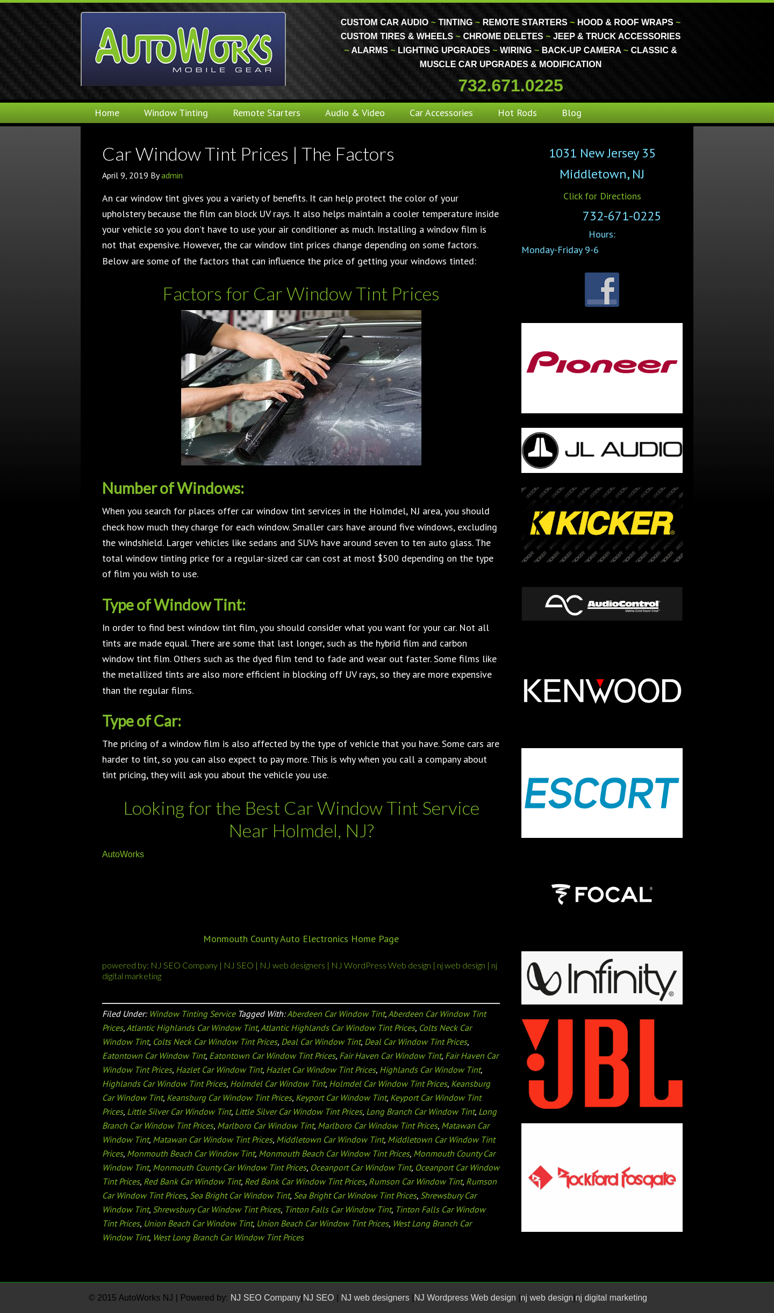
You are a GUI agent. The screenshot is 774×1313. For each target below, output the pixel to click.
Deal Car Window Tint (321, 1041)
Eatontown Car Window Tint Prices (272, 1055)
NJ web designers (293, 965)
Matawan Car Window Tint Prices (213, 1139)
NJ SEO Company (184, 965)
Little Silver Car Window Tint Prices (298, 1111)
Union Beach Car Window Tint (198, 1223)
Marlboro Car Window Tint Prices (378, 1125)
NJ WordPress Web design (381, 965)
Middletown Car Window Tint (330, 1139)
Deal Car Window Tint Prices (415, 1041)
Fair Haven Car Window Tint (390, 1055)
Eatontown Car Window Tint (153, 1055)
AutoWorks (123, 854)
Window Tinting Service (192, 1013)
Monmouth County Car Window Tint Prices (229, 1167)
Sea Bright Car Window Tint (240, 1195)
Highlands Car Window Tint (430, 1069)
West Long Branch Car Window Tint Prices (228, 1237)
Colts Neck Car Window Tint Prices (215, 1041)
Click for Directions (602, 196)
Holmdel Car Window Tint (277, 1083)
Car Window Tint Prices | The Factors (248, 153)
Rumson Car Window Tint (415, 1181)
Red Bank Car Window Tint (192, 1181)
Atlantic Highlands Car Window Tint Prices (338, 1027)
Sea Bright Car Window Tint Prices (355, 1195)
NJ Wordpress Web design (466, 1297)
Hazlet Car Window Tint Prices (321, 1069)
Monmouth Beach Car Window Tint (191, 1153)
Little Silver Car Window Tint (179, 1111)
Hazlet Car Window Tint (219, 1069)
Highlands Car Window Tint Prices (164, 1083)
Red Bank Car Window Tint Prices (305, 1181)
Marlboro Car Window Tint (265, 1125)
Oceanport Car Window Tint (360, 1167)
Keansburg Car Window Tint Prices (229, 1097)
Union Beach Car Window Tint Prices (322, 1223)
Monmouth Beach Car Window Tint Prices (334, 1153)
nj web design (462, 965)
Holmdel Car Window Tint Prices (388, 1083)
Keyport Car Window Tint (341, 1097)
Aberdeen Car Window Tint (336, 1013)
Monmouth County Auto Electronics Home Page (301, 938)
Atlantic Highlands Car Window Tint (191, 1027)
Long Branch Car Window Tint (420, 1111)
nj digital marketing (611, 1297)
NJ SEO (238, 965)
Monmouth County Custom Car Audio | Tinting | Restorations (184, 48)
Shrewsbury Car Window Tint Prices (217, 1209)
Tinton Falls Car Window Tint (337, 1209)
